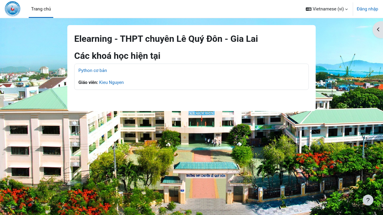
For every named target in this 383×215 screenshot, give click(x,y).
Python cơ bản (92, 70)
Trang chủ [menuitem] (41, 9)
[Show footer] (368, 200)
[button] (327, 9)
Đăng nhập (367, 9)
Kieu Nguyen (111, 82)
